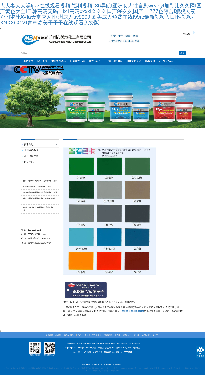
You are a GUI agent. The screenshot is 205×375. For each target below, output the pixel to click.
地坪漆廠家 (138, 311)
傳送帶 (155, 335)
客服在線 (186, 34)
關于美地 (42, 61)
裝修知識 (108, 335)
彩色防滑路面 (69, 335)
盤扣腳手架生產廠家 (93, 335)
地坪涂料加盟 (115, 61)
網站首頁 (28, 61)
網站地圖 (136, 348)
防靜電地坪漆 (122, 344)
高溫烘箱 (146, 335)
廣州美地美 (127, 311)
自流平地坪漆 (110, 344)
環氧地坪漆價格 (89, 344)
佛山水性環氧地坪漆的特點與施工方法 (40, 181)
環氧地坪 (127, 335)
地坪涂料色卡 (96, 61)
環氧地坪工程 (77, 61)
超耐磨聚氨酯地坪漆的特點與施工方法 (40, 192)
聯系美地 (150, 61)
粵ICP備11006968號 (119, 348)
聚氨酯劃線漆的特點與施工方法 (37, 187)
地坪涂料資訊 (134, 61)
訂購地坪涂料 (166, 61)
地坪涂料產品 (58, 61)
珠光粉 (117, 335)
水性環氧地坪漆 (134, 344)
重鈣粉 (136, 335)
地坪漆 (58, 335)
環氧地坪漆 (100, 344)
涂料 (80, 335)
